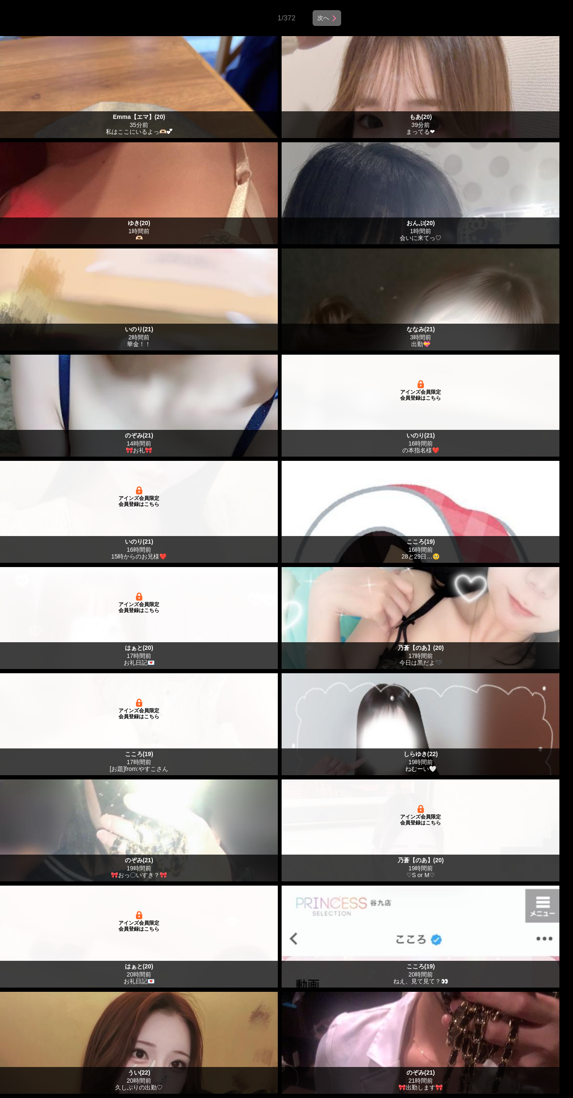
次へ (323, 17)
